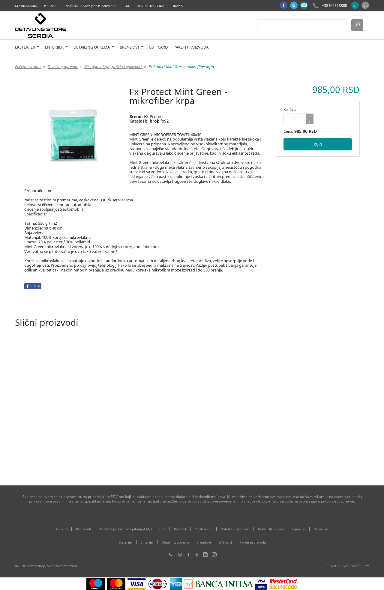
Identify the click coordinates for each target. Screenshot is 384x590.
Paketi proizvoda (190, 47)
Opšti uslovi (204, 529)
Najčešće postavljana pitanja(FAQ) (91, 6)
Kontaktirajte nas (150, 6)
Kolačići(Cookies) (271, 529)
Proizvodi (51, 6)
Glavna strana (26, 6)
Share (33, 286)
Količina (290, 109)
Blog (126, 6)
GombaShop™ (357, 565)
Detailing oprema (94, 47)
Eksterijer (27, 47)
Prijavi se (178, 6)
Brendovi (131, 47)
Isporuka (299, 529)
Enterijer (56, 47)
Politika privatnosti (235, 529)
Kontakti (180, 529)
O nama (62, 529)
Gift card (158, 47)
